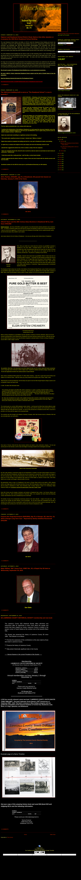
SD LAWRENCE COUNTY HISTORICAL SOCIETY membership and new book (26, 618)
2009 (60, 165)
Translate (67, 44)
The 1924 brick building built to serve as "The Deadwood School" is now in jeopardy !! (26, 93)
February (62, 141)
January (62, 150)
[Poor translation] (42, 852)
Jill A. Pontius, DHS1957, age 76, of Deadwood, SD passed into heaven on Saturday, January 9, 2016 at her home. (26, 178)
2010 (60, 163)
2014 (60, 155)
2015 (60, 153)
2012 (60, 159)
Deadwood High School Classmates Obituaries (68, 33)
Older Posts (52, 834)
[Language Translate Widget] (65, 43)
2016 (60, 139)
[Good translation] (37, 852)
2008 (60, 167)
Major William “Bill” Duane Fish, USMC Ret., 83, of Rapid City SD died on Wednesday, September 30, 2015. (25, 569)
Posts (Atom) (10, 837)
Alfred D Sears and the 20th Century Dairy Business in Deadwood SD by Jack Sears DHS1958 (27, 223)
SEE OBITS (28, 211)
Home (25, 834)
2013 (60, 157)
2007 (60, 169)
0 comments (5, 84)
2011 (60, 161)
